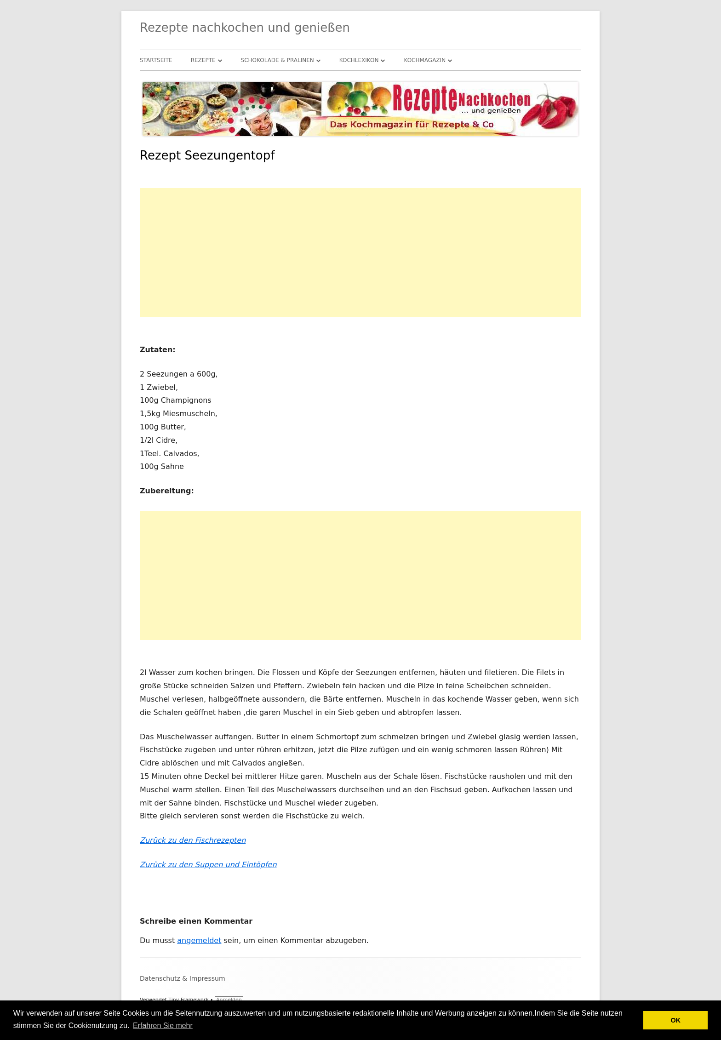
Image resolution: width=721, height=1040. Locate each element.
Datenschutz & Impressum (182, 978)
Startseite (156, 60)
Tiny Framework (188, 1000)
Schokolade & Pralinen (277, 60)
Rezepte (203, 60)
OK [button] (675, 1020)
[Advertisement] (360, 252)
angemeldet (199, 940)
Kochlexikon (359, 60)
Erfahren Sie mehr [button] (163, 1025)
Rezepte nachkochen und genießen (245, 27)
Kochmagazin (425, 60)
